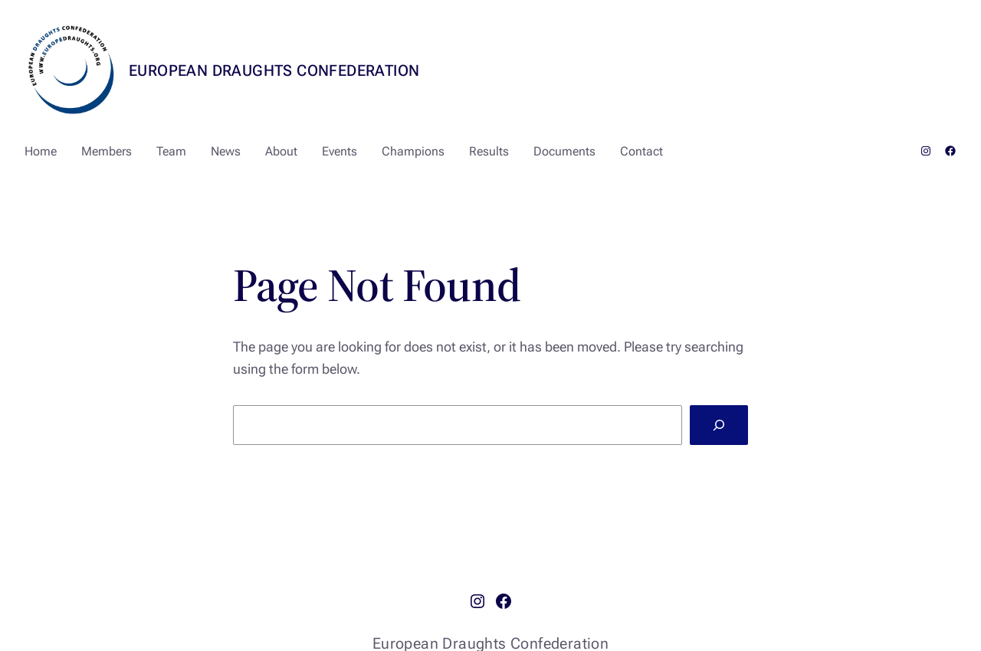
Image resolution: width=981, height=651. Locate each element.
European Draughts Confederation (274, 70)
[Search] (719, 425)
